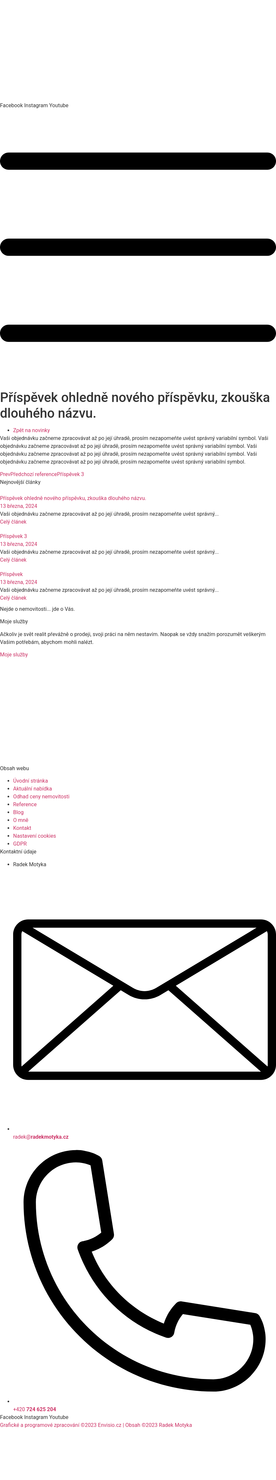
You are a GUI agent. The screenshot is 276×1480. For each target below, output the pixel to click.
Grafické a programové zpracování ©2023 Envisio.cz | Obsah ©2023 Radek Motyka (96, 1425)
